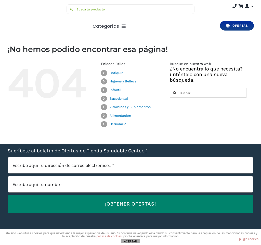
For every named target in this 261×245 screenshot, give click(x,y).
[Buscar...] (208, 93)
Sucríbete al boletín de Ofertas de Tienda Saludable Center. (78, 151)
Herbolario (118, 124)
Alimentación (120, 115)
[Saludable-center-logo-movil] (27, 6)
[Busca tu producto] (130, 9)
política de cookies (109, 236)
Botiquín (116, 73)
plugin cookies (248, 239)
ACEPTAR (130, 241)
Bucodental (119, 98)
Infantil (115, 90)
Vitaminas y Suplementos (130, 107)
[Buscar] (71, 9)
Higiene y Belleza (123, 81)
